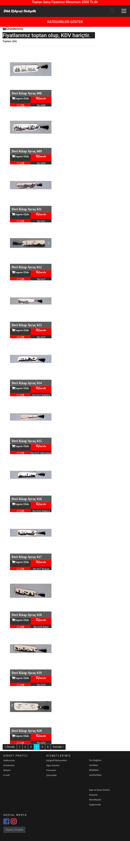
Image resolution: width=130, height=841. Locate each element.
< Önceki (10, 746)
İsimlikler (93, 765)
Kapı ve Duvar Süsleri (99, 790)
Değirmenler (95, 804)
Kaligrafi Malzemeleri (56, 760)
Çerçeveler (51, 775)
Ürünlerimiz (9, 765)
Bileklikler (94, 770)
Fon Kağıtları (95, 760)
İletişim (6, 770)
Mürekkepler (95, 799)
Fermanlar (51, 770)
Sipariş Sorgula (14, 829)
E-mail (6, 775)
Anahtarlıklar (95, 775)
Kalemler (93, 795)
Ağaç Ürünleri (52, 765)
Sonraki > (58, 746)
